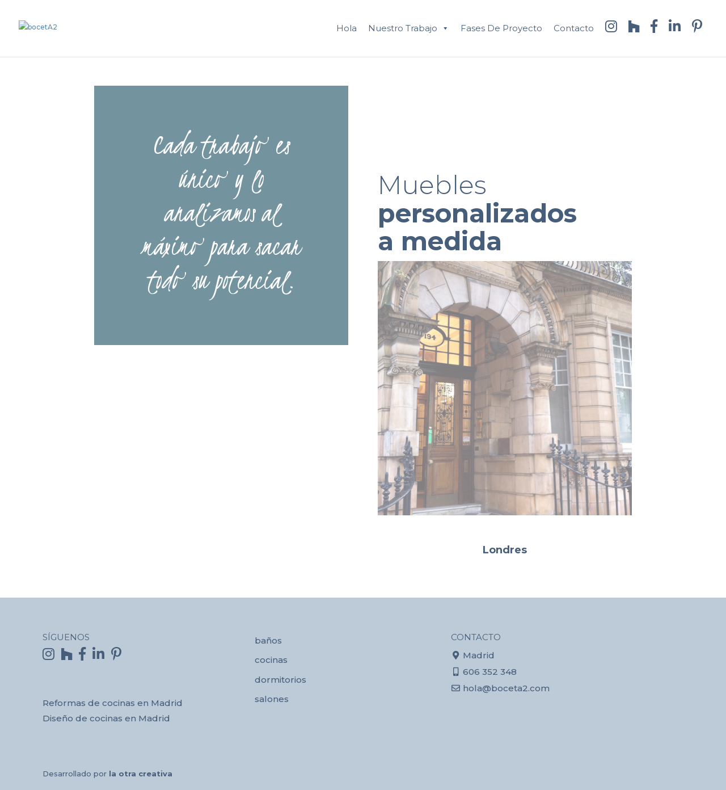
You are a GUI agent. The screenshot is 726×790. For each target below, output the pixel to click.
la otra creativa (140, 773)
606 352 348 (490, 671)
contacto (574, 28)
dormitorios (280, 679)
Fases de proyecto (501, 28)
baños (268, 640)
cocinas (271, 659)
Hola (346, 28)
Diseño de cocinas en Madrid (106, 718)
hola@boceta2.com (506, 688)
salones (272, 699)
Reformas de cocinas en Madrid (113, 702)
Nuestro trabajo (402, 28)
